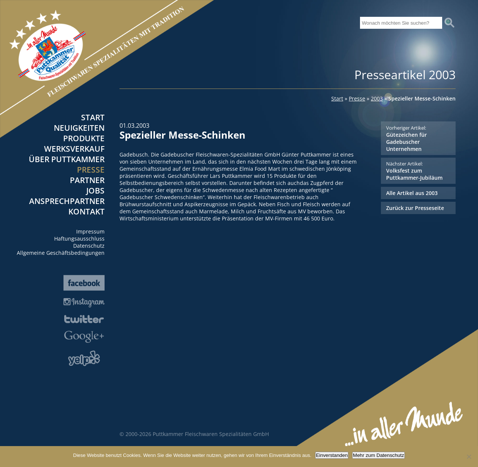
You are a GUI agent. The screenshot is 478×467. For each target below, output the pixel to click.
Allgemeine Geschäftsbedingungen (61, 252)
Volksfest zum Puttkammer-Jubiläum (418, 170)
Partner (87, 180)
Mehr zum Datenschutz (378, 455)
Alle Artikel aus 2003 (412, 193)
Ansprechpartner (67, 201)
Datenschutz (89, 245)
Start (93, 117)
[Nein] (468, 456)
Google (84, 337)
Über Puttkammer (67, 159)
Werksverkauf (74, 148)
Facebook (84, 283)
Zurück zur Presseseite (415, 207)
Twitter (84, 319)
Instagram (84, 302)
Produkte (84, 138)
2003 (377, 98)
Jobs (95, 190)
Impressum (90, 231)
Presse (91, 169)
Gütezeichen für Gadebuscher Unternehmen (418, 138)
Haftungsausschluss (79, 238)
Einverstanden (332, 455)
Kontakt (86, 211)
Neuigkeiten (79, 128)
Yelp (84, 358)
